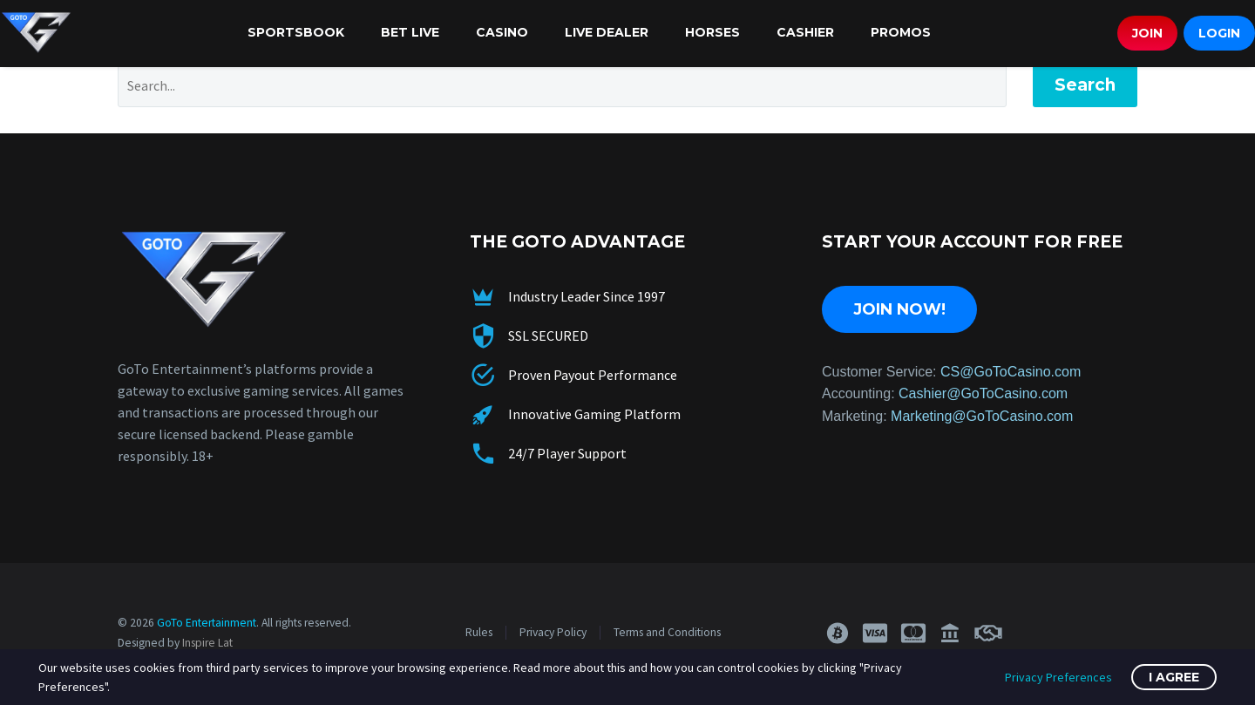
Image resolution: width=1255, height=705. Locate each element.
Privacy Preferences (1058, 677)
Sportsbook (296, 32)
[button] (837, 633)
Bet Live (410, 32)
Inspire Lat (207, 642)
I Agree (1174, 677)
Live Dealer (606, 32)
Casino (502, 32)
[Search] (562, 85)
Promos (901, 32)
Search (1085, 85)
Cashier (805, 32)
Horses (712, 32)
